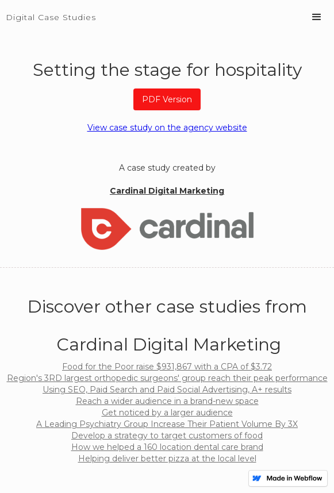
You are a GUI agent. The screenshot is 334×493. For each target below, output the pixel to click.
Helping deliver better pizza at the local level (167, 458)
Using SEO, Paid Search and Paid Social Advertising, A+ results (167, 389)
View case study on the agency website (167, 127)
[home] (48, 11)
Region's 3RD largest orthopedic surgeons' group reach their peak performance (167, 378)
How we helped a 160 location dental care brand (167, 447)
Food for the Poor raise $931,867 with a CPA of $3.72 (167, 366)
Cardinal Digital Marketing (167, 191)
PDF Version (167, 99)
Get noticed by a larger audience (167, 412)
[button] (317, 17)
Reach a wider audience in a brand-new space (167, 401)
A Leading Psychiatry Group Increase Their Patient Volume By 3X (167, 424)
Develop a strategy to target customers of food (167, 435)
